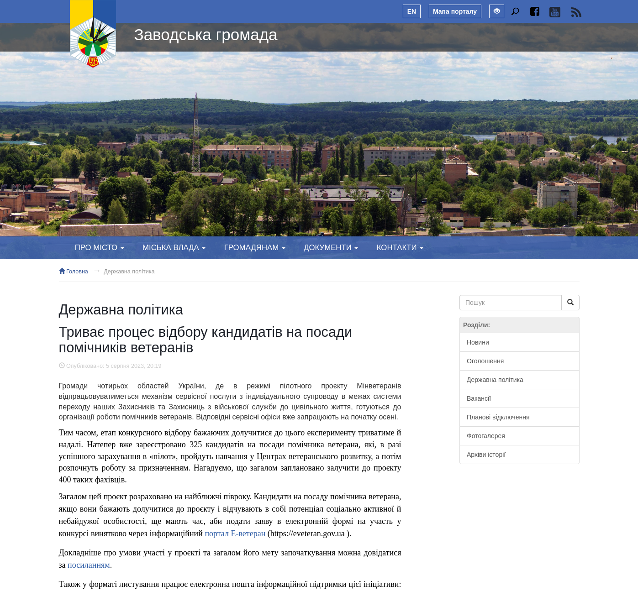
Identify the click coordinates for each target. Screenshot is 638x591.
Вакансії (479, 398)
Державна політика (129, 271)
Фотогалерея (486, 435)
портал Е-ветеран (235, 533)
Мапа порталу (455, 11)
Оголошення (485, 361)
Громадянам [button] (254, 247)
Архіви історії (486, 454)
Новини (478, 342)
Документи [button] (331, 247)
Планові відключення (498, 417)
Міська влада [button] (174, 247)
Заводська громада (206, 34)
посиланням (89, 565)
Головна (73, 271)
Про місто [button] (99, 247)
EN (411, 11)
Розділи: (476, 325)
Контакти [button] (400, 247)
